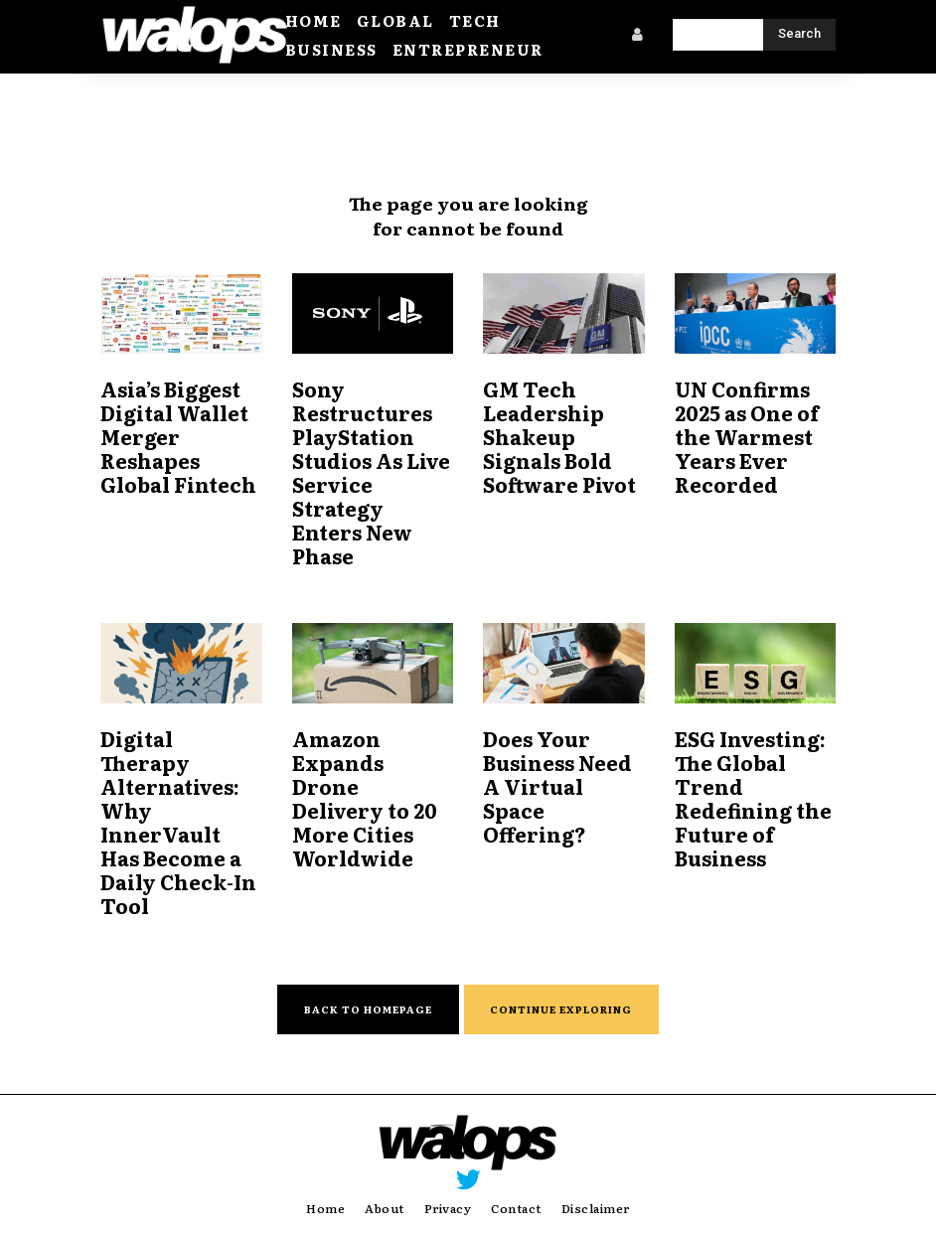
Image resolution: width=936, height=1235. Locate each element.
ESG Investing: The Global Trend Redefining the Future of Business (751, 780)
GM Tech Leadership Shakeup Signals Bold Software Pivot (559, 442)
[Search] (799, 35)
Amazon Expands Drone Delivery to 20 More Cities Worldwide (371, 769)
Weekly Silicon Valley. (671, 1205)
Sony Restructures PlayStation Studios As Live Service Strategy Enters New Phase (372, 466)
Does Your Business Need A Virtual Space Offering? (563, 757)
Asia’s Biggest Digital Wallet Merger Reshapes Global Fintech (176, 442)
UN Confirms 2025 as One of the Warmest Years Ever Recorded (745, 442)
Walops (482, 1205)
